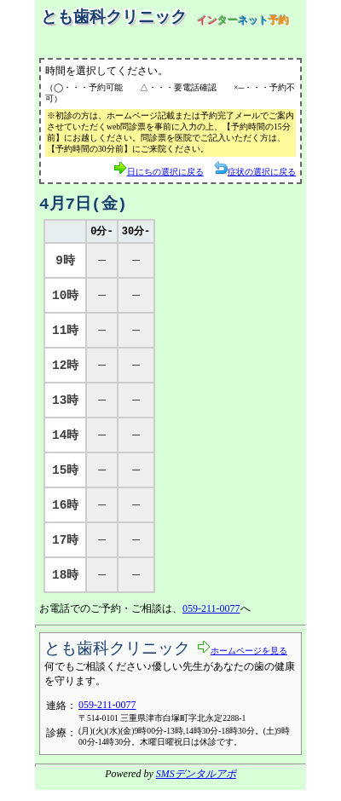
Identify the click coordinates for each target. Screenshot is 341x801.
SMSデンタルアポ (196, 785)
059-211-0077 (211, 619)
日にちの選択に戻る (158, 169)
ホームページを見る (242, 659)
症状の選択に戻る (255, 169)
